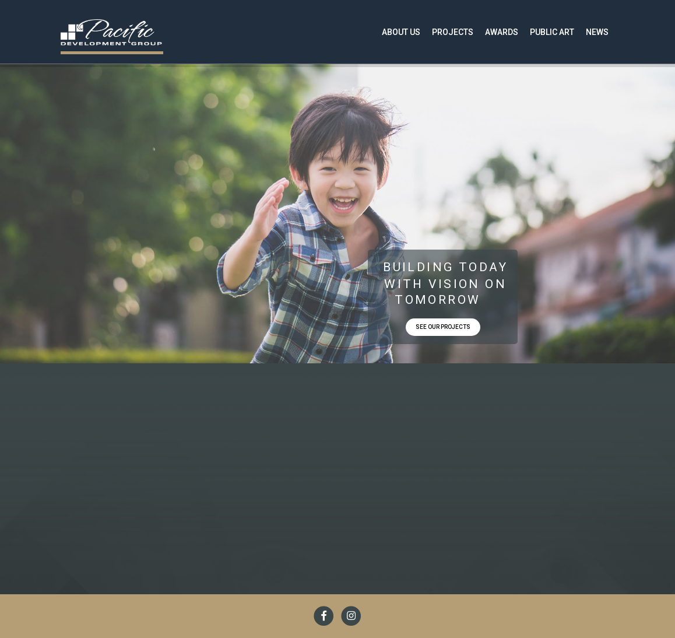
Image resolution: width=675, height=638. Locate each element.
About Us (401, 32)
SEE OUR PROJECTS (443, 327)
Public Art (552, 32)
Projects (452, 32)
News (597, 32)
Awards (501, 32)
